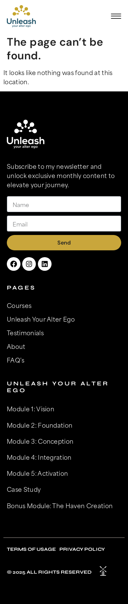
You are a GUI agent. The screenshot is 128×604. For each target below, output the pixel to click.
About (16, 346)
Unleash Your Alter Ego (41, 319)
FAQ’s (16, 360)
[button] (116, 16)
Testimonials (25, 332)
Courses (19, 305)
